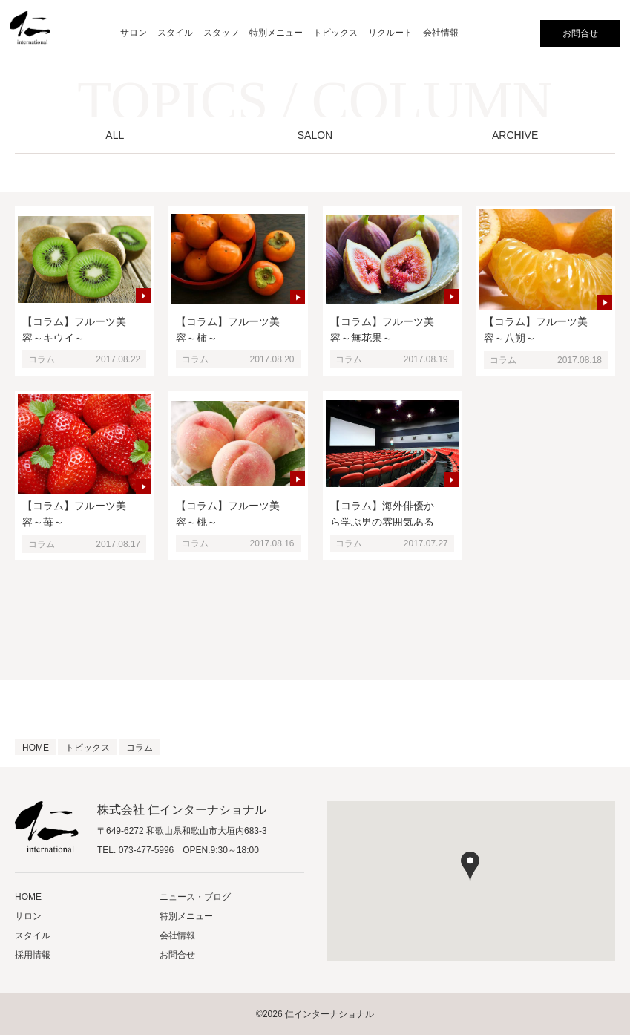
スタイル (175, 32)
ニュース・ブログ (195, 897)
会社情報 (441, 32)
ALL (114, 135)
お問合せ (580, 33)
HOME (28, 897)
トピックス (335, 32)
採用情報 (32, 955)
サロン (133, 32)
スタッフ (221, 32)
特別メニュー (276, 32)
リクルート (390, 32)
